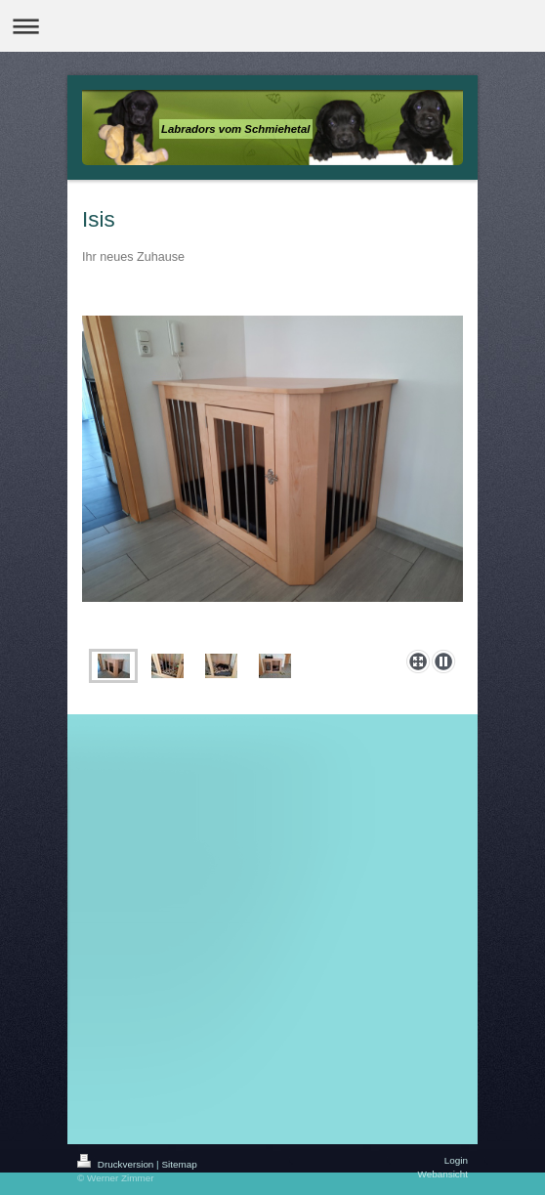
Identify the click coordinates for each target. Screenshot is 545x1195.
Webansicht (443, 1174)
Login (456, 1160)
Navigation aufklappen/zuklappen (272, 26)
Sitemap (178, 1164)
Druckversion (116, 1164)
